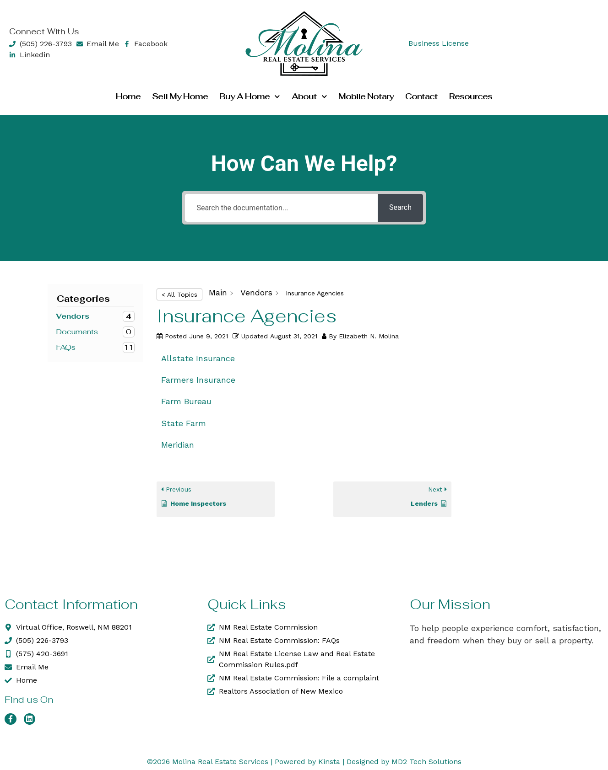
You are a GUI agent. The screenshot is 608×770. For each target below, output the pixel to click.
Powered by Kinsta (307, 761)
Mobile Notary (366, 96)
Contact (421, 96)
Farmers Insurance (198, 380)
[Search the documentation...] (281, 208)
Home (128, 96)
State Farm (183, 423)
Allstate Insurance (198, 358)
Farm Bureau (186, 401)
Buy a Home (249, 96)
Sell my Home (180, 96)
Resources (470, 96)
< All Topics (179, 294)
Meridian (177, 444)
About (309, 96)
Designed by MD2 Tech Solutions (404, 761)
